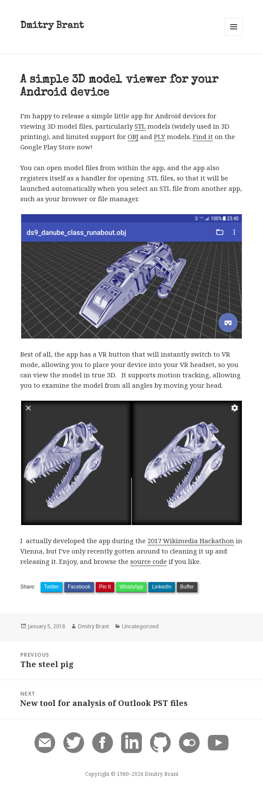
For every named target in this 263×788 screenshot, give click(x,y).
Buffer (187, 587)
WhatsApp (131, 587)
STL (140, 126)
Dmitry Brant (52, 26)
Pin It (105, 587)
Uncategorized (140, 626)
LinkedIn (161, 587)
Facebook (79, 587)
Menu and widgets (234, 35)
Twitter (51, 587)
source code (148, 561)
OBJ (133, 136)
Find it (203, 136)
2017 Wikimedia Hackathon (190, 540)
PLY (159, 136)
